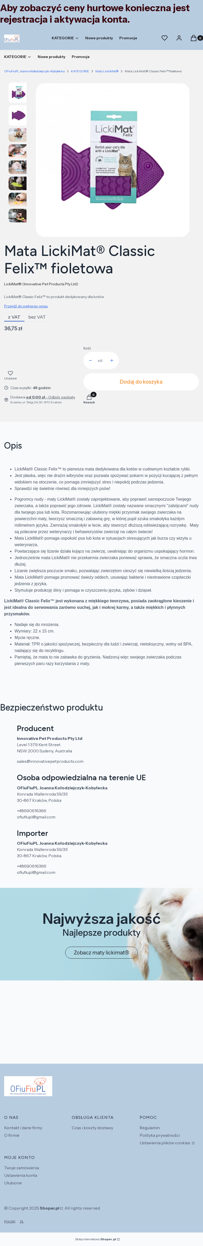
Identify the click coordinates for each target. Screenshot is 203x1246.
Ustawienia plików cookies (165, 1142)
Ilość (87, 348)
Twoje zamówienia (21, 1167)
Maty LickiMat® (107, 71)
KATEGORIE (80, 71)
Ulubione (13, 1182)
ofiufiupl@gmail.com (36, 816)
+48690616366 (31, 810)
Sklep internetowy (95, 1239)
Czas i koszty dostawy (92, 1127)
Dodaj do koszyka (141, 382)
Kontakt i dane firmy (23, 1127)
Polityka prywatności (160, 1135)
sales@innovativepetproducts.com (50, 761)
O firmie (11, 1135)
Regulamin (150, 1127)
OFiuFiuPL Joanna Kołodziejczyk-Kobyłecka (34, 71)
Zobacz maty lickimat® (101, 953)
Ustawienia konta (20, 1175)
